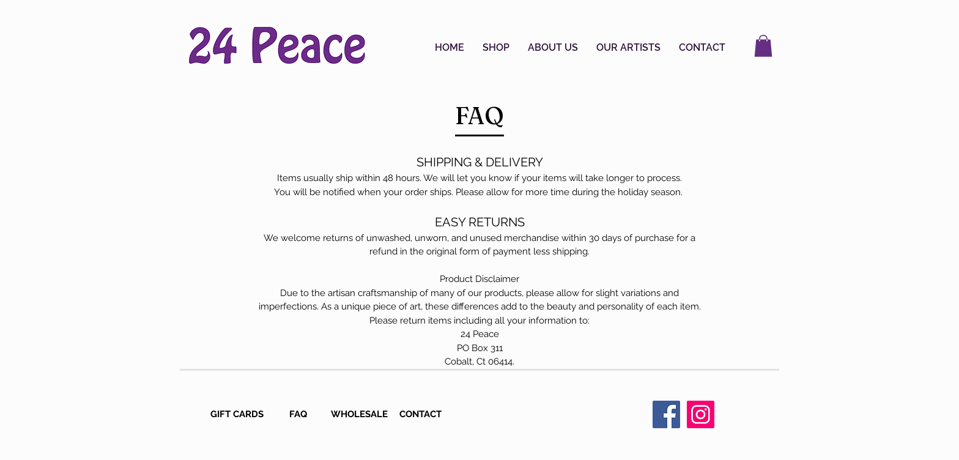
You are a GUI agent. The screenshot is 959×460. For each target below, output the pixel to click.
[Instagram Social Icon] (700, 414)
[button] (496, 48)
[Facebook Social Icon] (666, 414)
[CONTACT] (421, 414)
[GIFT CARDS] (237, 414)
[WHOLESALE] (360, 414)
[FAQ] (299, 414)
